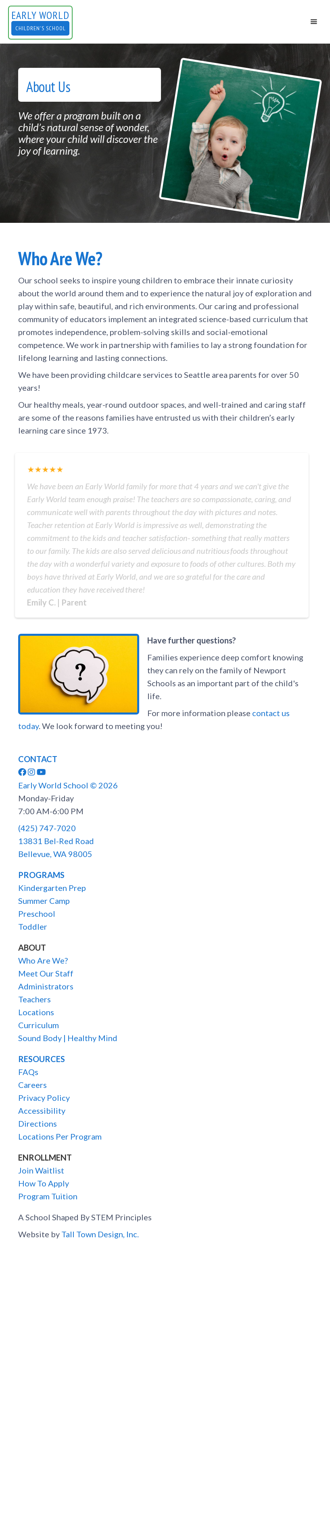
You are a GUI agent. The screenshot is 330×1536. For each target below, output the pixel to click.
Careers (32, 1085)
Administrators (45, 986)
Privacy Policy (44, 1097)
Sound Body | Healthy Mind (67, 1038)
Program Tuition (47, 1196)
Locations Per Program (60, 1136)
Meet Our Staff (45, 973)
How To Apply (43, 1183)
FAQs (28, 1072)
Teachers (34, 999)
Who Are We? (43, 960)
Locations (36, 1012)
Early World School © (68, 785)
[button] (313, 22)
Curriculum (38, 1025)
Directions (37, 1123)
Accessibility (41, 1110)
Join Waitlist (41, 1170)
